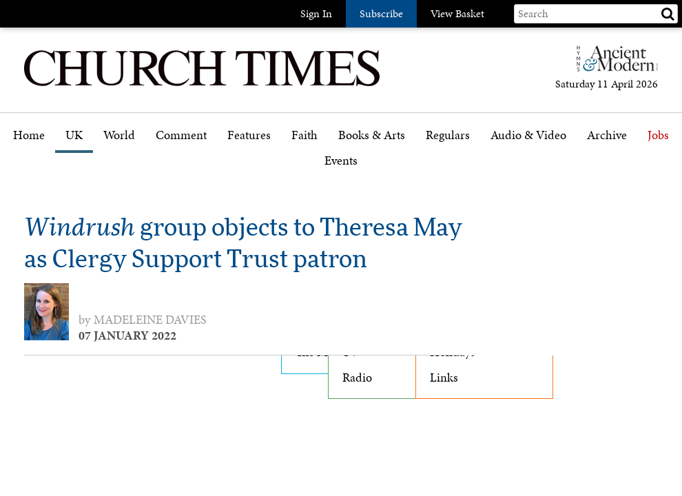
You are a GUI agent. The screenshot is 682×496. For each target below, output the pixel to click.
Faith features (330, 174)
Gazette (449, 174)
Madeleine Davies (150, 319)
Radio (357, 377)
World (119, 135)
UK (74, 135)
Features (249, 135)
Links (444, 377)
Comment (181, 135)
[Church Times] (202, 84)
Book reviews (375, 174)
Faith (304, 135)
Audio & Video (528, 135)
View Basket (457, 13)
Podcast (510, 171)
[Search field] (596, 13)
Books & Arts (371, 135)
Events (341, 161)
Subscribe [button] (381, 13)
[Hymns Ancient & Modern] (613, 64)
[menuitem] (29, 140)
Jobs (658, 135)
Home (29, 135)
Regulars (448, 135)
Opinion (181, 174)
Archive (607, 135)
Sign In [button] (316, 13)
